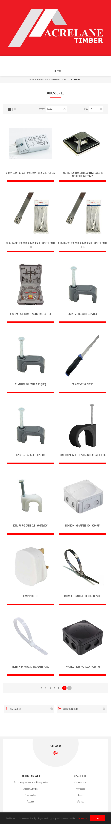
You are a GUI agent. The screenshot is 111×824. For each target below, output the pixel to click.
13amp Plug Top (30, 596)
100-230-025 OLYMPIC (82, 384)
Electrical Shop (42, 79)
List (14, 109)
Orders (80, 795)
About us (30, 801)
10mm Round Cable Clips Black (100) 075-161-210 (82, 455)
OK (98, 818)
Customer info (80, 782)
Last (69, 688)
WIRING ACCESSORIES (59, 79)
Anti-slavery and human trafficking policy (31, 782)
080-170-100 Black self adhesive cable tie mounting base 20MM (82, 174)
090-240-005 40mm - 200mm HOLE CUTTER (30, 314)
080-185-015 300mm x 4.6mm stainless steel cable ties (82, 244)
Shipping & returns (30, 788)
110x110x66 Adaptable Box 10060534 (82, 525)
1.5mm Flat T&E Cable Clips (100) (30, 384)
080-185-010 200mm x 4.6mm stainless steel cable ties (30, 244)
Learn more (82, 818)
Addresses (80, 788)
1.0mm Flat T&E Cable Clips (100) (82, 314)
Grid (9, 109)
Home (32, 79)
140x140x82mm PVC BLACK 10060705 (82, 666)
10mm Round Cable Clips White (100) (30, 525)
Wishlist (64, 61)
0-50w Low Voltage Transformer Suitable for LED (30, 172)
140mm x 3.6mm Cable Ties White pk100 (30, 666)
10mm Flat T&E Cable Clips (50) (30, 455)
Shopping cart (72, 61)
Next (64, 688)
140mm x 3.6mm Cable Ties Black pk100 (82, 596)
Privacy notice (30, 795)
